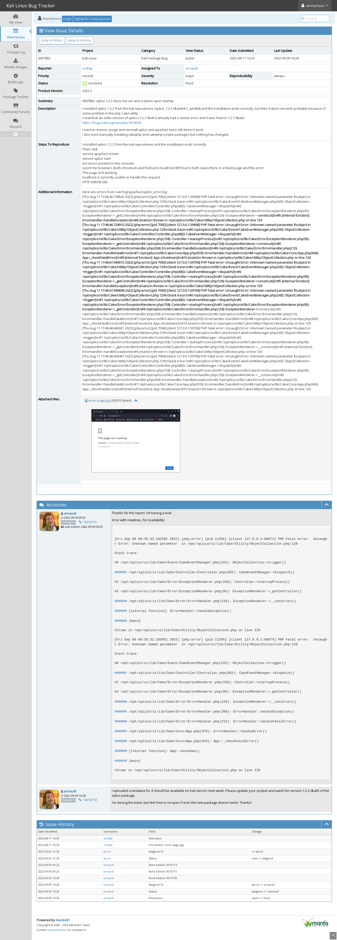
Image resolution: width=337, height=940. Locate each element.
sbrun (107, 851)
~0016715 (89, 522)
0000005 (121, 610)
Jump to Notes (52, 40)
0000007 (121, 731)
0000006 (121, 620)
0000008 (121, 741)
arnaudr (192, 68)
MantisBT (63, 920)
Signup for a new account (92, 19)
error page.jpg (99, 400)
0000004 (121, 601)
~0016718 (89, 799)
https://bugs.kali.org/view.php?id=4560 (111, 122)
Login (67, 19)
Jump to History (79, 40)
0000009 (121, 750)
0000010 (121, 760)
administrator (57, 930)
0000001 (121, 572)
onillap (87, 68)
